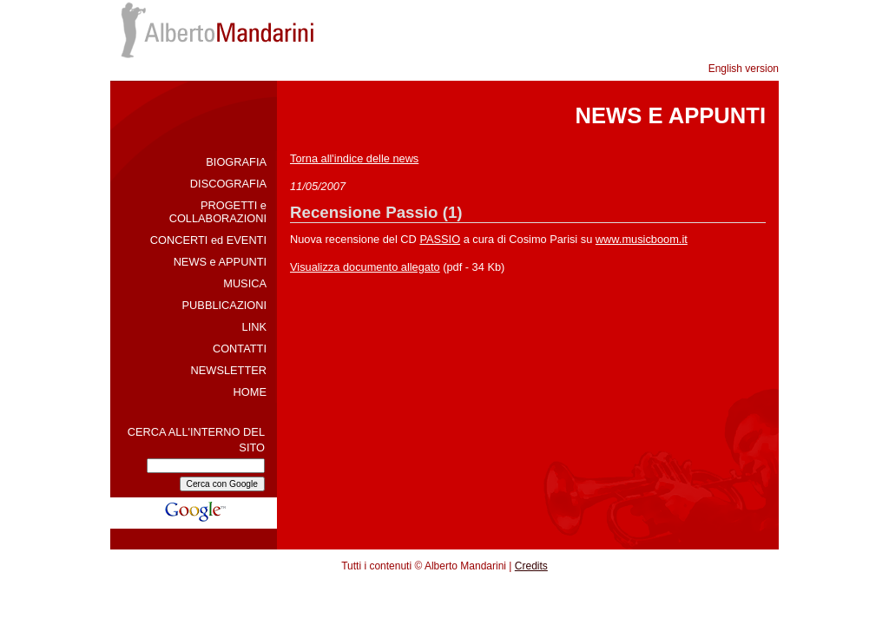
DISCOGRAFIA (228, 183)
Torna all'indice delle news (354, 158)
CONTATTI (240, 348)
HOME (250, 391)
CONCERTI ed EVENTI (208, 240)
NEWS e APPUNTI (220, 261)
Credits (531, 566)
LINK (254, 326)
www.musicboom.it (642, 239)
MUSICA (245, 283)
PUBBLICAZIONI (224, 305)
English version (743, 68)
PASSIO (439, 239)
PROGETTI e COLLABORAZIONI (218, 212)
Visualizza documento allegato (365, 266)
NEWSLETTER (229, 370)
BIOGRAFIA (236, 161)
